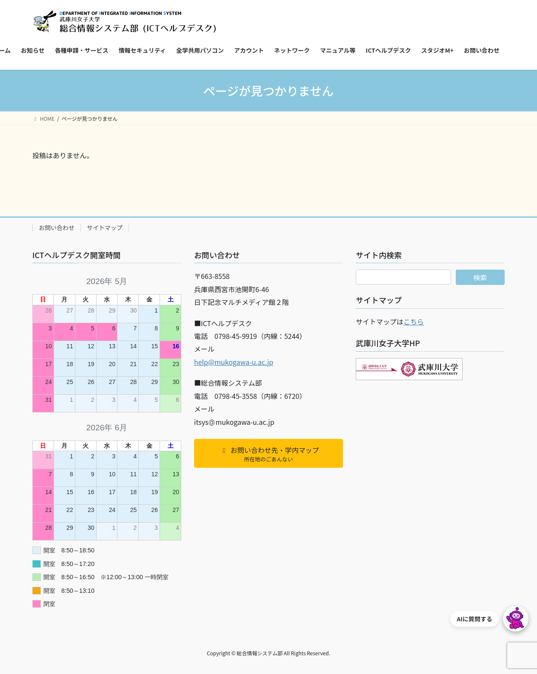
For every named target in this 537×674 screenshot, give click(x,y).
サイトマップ (105, 227)
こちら (413, 321)
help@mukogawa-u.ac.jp (233, 362)
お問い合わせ (56, 227)
